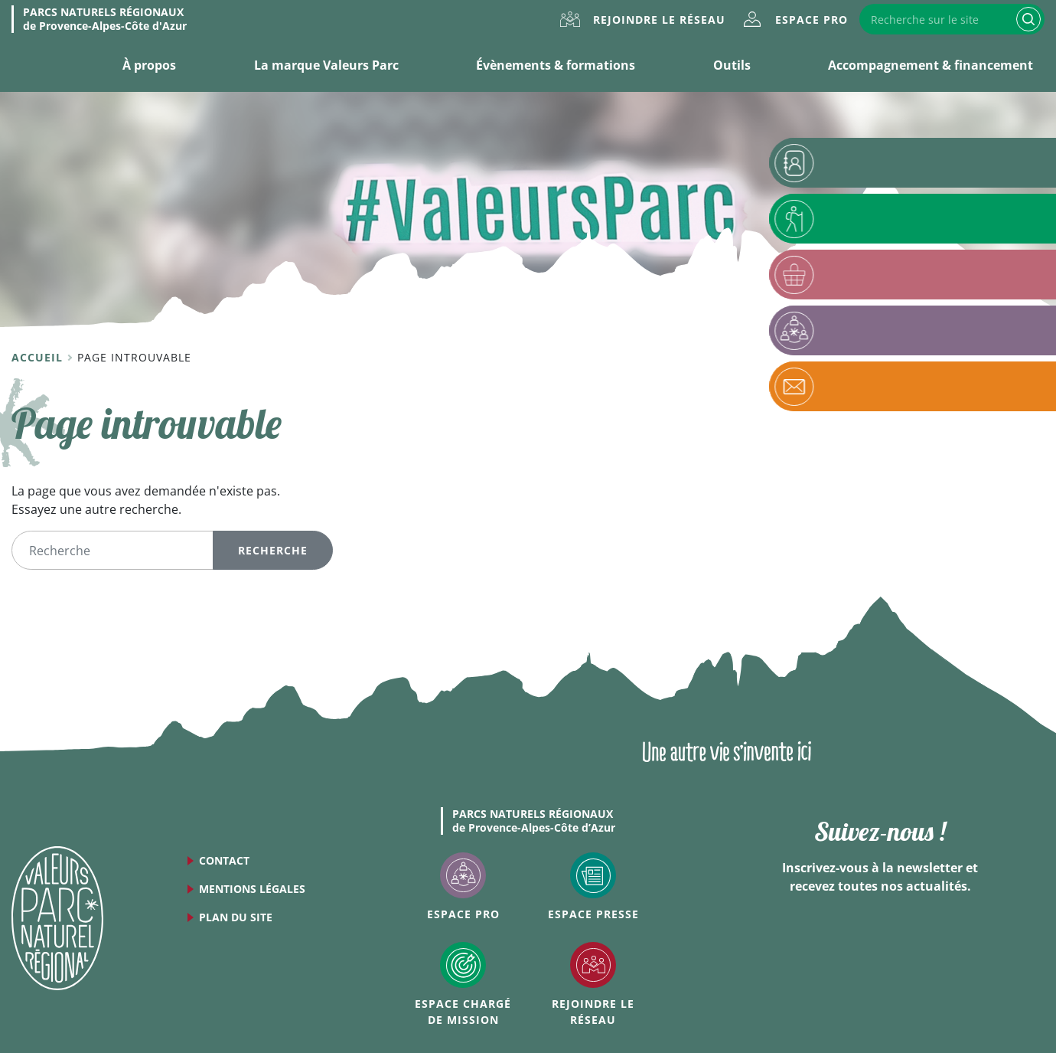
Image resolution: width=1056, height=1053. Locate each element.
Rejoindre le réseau (659, 19)
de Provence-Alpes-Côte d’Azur (533, 821)
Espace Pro (811, 19)
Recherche (1028, 19)
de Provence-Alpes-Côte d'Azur (105, 19)
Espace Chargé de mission (463, 1011)
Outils (732, 65)
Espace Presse (593, 914)
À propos (149, 65)
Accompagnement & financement (930, 65)
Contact (224, 860)
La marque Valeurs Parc (326, 65)
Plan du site (235, 917)
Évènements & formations (555, 65)
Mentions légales (252, 888)
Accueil (39, 357)
